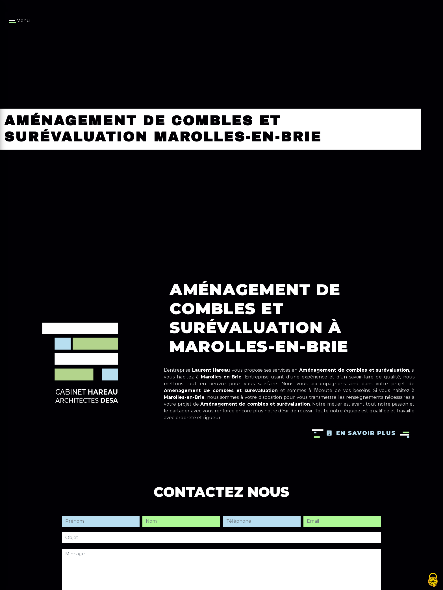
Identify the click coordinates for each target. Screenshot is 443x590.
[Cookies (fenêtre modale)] (433, 580)
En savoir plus (361, 433)
